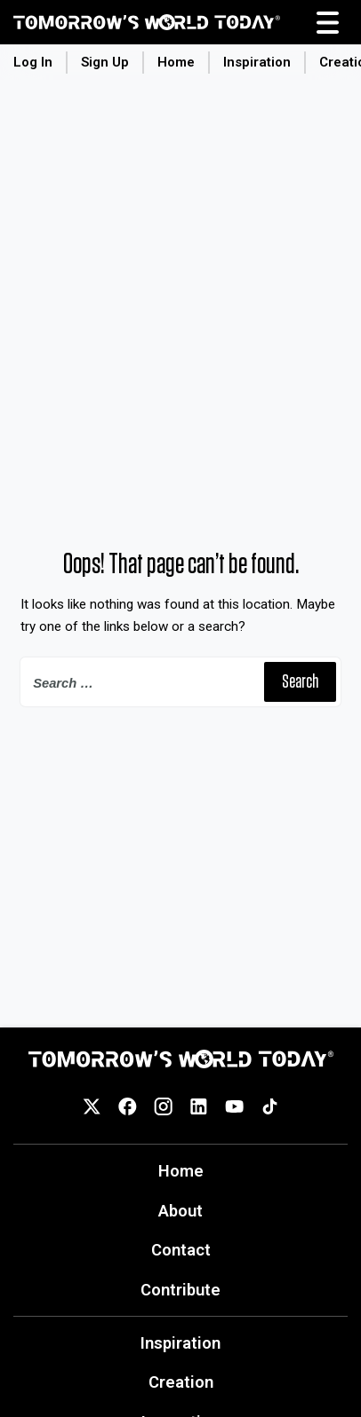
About (180, 1210)
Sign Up (105, 62)
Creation (180, 1382)
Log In (32, 62)
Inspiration (257, 62)
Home (176, 62)
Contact (181, 1249)
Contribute (180, 1289)
